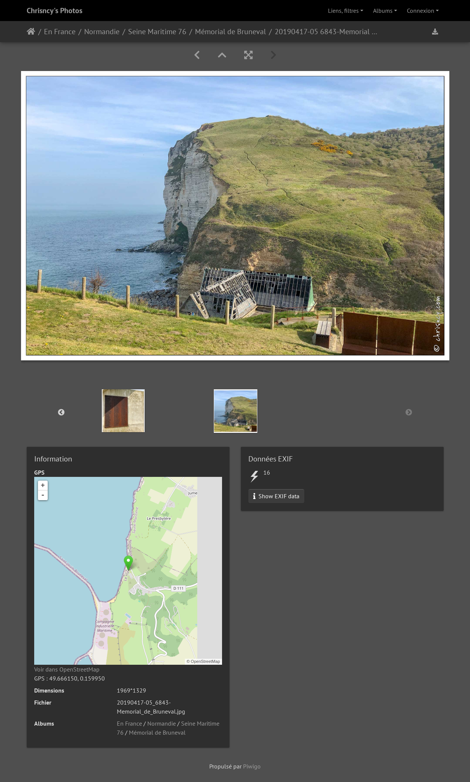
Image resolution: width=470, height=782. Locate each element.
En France (60, 31)
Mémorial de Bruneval (230, 31)
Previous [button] (61, 412)
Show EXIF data (276, 496)
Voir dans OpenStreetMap (67, 669)
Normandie (101, 31)
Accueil (31, 31)
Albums (383, 10)
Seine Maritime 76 (157, 31)
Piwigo (252, 766)
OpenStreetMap (205, 661)
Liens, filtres (343, 10)
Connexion (420, 10)
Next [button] (409, 412)
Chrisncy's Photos (54, 10)
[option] (123, 410)
